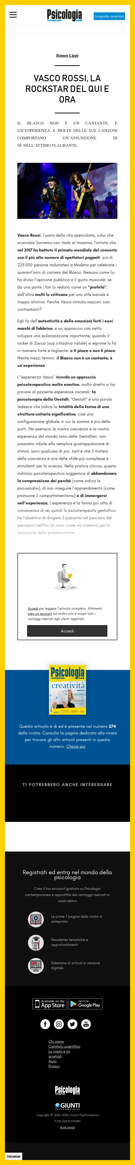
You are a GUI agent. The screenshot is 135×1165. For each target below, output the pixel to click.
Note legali (67, 1127)
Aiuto (52, 1061)
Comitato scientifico (64, 1046)
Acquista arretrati (109, 16)
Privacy (54, 1066)
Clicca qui (75, 746)
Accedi (33, 608)
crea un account (40, 614)
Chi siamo (56, 1041)
